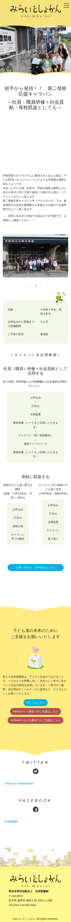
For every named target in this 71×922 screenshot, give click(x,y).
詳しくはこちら (35, 702)
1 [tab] (24, 286)
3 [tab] (35, 286)
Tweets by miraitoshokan (19, 783)
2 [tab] (30, 286)
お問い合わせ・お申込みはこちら (35, 567)
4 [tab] (41, 286)
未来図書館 (11, 821)
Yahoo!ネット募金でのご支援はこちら (35, 711)
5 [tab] (47, 286)
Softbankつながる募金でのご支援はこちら (35, 720)
